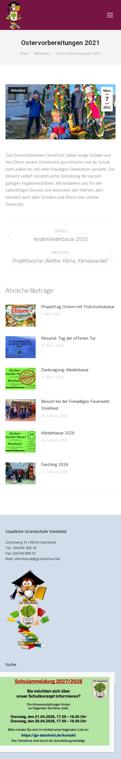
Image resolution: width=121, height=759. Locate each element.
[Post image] (20, 316)
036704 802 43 (24, 547)
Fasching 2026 (54, 464)
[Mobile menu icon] (110, 15)
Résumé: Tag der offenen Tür (68, 338)
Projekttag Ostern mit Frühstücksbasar (77, 306)
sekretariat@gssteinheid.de (37, 558)
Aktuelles (18, 90)
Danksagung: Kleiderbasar (65, 369)
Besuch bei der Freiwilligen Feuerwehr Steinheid (75, 405)
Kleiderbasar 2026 (58, 432)
